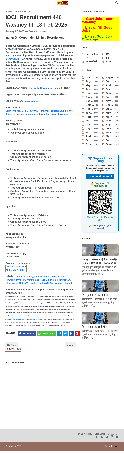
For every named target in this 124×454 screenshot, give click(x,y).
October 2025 (90, 78)
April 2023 (89, 117)
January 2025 (89, 90)
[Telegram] (60, 336)
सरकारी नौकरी (92, 62)
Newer (11, 348)
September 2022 (110, 125)
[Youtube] (117, 440)
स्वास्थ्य (109, 62)
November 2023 (110, 101)
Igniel (116, 449)
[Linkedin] (73, 336)
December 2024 (110, 90)
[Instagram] (112, 440)
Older (70, 348)
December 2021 (90, 145)
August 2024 (90, 98)
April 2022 (89, 137)
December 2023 (89, 101)
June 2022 (89, 133)
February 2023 (89, 121)
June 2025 (110, 82)
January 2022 (110, 141)
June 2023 (89, 113)
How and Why (92, 54)
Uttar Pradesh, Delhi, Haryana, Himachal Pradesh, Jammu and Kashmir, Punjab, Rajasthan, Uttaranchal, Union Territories (38, 113)
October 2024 (110, 94)
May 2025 (89, 86)
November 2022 (110, 121)
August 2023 (89, 109)
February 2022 (89, 141)
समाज (108, 58)
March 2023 (110, 117)
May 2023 (110, 113)
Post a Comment (38, 31)
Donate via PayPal (100, 177)
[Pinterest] (79, 336)
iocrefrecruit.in (13, 58)
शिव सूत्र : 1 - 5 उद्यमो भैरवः (96, 331)
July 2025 (90, 82)
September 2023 (110, 105)
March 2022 (110, 137)
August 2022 (89, 129)
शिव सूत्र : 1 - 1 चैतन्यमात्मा (96, 299)
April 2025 (110, 86)
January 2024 (110, 98)
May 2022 (110, 133)
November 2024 (89, 94)
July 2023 (110, 109)
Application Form (16, 272)
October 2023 (90, 105)
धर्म (87, 58)
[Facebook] (27, 336)
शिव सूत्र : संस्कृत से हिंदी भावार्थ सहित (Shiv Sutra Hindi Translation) (98, 264)
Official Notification (17, 269)
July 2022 (110, 129)
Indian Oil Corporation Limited (46, 88)
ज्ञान (108, 54)
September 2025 (111, 78)
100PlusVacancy (24, 279)
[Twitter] (47, 336)
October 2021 (110, 145)
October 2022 (89, 125)
